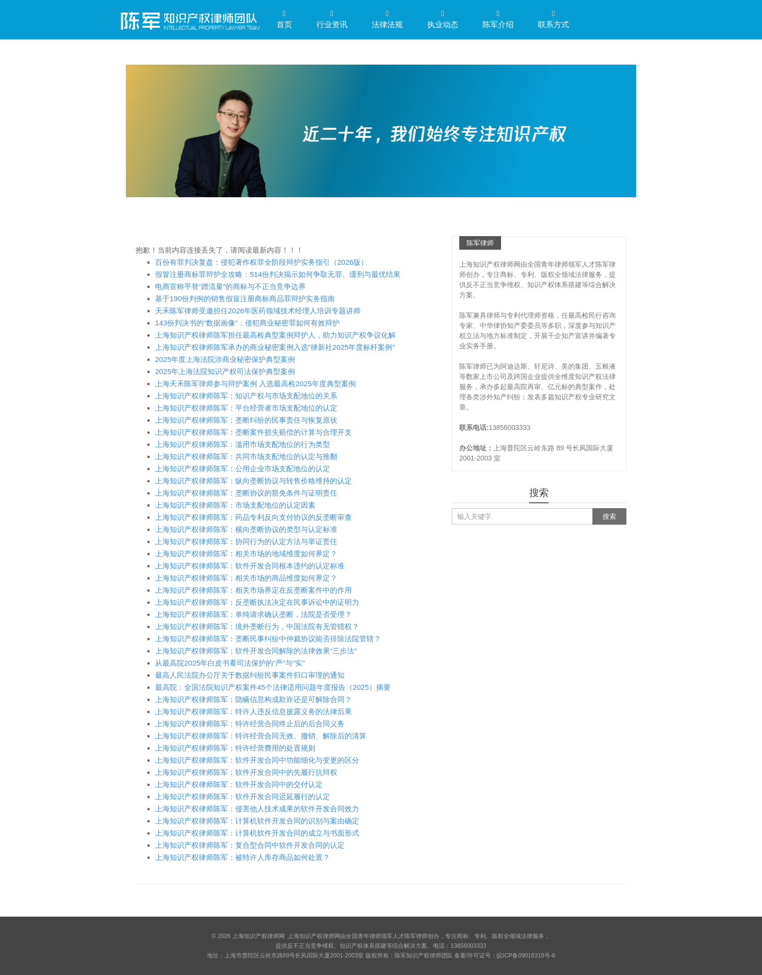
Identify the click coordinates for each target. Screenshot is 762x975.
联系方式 (553, 19)
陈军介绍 (498, 19)
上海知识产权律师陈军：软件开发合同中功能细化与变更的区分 (257, 760)
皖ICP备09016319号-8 (526, 955)
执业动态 (442, 19)
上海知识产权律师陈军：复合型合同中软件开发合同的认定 (250, 845)
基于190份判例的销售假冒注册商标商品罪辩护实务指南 (245, 298)
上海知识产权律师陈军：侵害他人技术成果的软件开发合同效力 (257, 808)
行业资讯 (331, 19)
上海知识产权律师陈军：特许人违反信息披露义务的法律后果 (253, 711)
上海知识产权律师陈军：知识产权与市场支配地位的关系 (246, 396)
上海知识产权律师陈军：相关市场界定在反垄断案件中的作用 (253, 590)
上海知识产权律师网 (189, 19)
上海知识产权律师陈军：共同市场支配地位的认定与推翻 (246, 456)
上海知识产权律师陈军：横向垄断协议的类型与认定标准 (246, 529)
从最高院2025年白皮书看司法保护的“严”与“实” (230, 663)
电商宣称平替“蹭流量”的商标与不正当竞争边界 (230, 286)
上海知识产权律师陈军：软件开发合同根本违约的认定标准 (250, 566)
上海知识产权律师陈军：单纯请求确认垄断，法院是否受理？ (253, 614)
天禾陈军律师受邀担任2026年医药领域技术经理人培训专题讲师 (258, 311)
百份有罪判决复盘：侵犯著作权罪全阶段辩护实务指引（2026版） (261, 262)
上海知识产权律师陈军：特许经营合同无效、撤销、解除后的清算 (260, 736)
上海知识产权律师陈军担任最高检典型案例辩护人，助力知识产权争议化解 (275, 335)
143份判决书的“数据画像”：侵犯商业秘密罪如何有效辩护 (247, 323)
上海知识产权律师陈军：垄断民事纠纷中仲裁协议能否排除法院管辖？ (268, 638)
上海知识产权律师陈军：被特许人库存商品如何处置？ (242, 857)
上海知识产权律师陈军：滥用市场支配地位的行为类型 (242, 444)
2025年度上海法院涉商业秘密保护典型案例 (225, 359)
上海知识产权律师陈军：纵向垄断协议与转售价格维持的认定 (253, 481)
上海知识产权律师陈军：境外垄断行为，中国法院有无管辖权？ (257, 626)
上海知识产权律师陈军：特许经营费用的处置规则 (235, 748)
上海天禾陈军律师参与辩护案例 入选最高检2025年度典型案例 (255, 383)
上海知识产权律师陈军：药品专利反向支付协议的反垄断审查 (253, 517)
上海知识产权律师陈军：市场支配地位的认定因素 (235, 505)
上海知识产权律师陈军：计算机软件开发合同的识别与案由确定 (257, 821)
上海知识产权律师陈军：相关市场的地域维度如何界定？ (246, 553)
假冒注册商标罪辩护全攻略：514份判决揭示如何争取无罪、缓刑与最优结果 (277, 274)
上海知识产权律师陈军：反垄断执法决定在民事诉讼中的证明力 (257, 602)
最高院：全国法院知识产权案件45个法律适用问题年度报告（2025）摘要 (273, 687)
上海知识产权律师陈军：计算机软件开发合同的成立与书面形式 (257, 833)
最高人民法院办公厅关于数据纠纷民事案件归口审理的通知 (250, 675)
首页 (284, 19)
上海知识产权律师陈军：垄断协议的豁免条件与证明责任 (246, 493)
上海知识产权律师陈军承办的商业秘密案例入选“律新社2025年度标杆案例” (275, 347)
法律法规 (387, 19)
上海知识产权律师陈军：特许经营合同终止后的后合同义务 (250, 723)
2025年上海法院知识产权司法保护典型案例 (225, 371)
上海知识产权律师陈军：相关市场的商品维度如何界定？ (246, 578)
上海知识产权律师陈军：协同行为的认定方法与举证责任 (246, 541)
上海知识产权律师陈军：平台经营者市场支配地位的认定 (246, 408)
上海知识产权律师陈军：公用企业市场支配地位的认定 (242, 468)
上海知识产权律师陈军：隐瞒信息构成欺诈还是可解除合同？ (253, 699)
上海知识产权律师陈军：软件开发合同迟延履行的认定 (242, 796)
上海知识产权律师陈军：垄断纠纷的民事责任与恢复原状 (246, 420)
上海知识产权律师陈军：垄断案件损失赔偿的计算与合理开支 (253, 432)
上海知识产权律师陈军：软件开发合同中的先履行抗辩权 (246, 772)
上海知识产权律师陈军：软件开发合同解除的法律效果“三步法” (256, 651)
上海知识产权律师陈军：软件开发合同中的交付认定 (239, 784)
